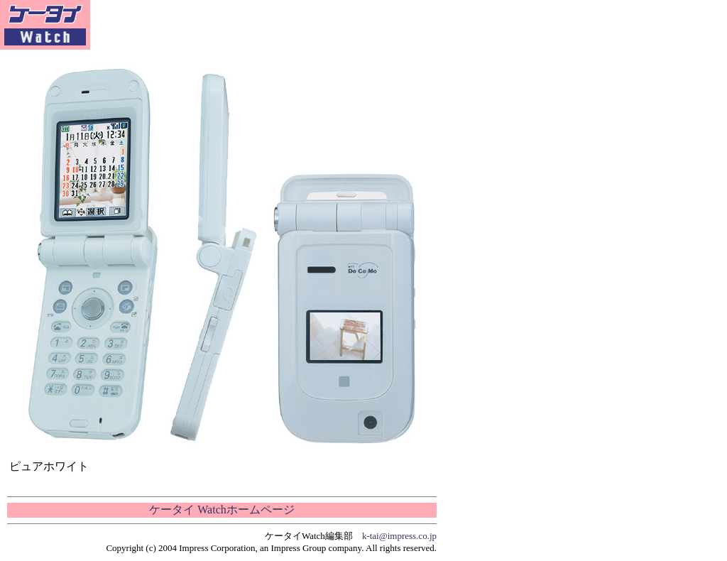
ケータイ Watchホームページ (221, 509)
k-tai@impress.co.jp (399, 535)
